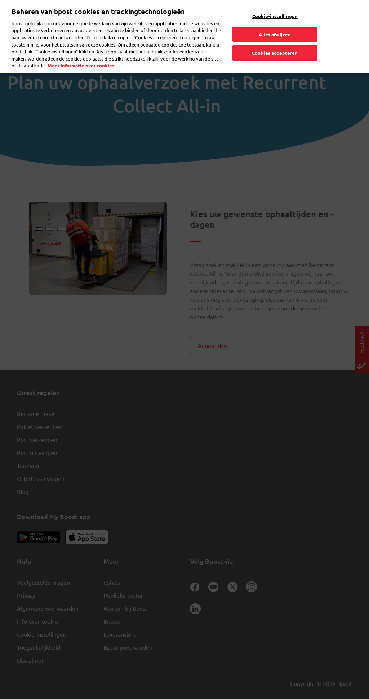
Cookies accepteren (275, 38)
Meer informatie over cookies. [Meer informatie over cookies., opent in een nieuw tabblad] (81, 50)
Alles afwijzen (275, 19)
